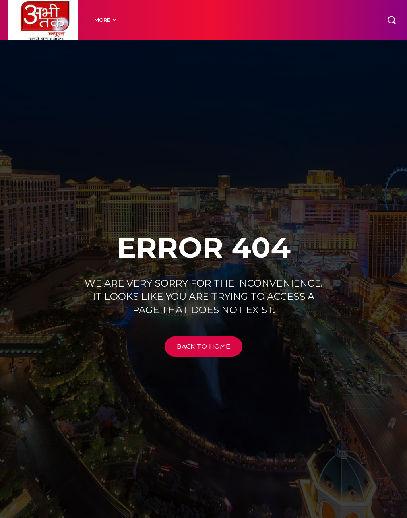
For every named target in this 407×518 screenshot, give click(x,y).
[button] (391, 19)
